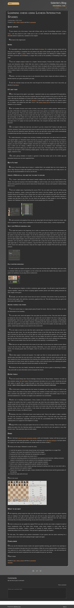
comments (32, 22)
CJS (20, 381)
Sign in (64, 606)
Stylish (26, 381)
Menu (10, 3)
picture (22, 22)
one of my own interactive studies (27, 438)
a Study (23, 53)
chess (18, 22)
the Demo (16, 85)
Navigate (10, 562)
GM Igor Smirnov (51, 440)
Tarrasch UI (34, 100)
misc (14, 22)
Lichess (42, 49)
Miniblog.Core (17, 606)
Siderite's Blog (58, 3)
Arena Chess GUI (44, 102)
